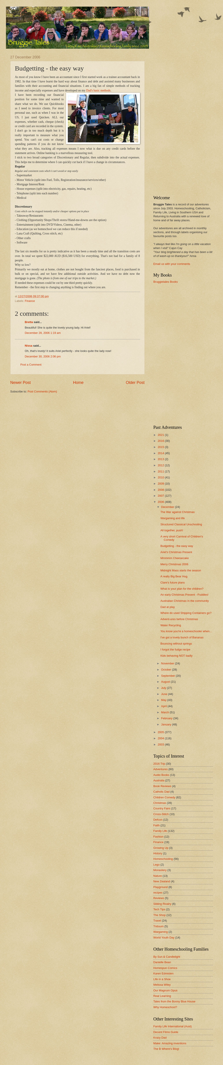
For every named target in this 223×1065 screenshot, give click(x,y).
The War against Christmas (177, 512)
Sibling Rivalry (162, 903)
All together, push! (171, 530)
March (165, 712)
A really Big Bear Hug (173, 576)
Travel (157, 920)
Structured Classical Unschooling (181, 524)
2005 (161, 732)
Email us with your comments (171, 264)
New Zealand (161, 881)
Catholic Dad (161, 791)
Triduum (158, 926)
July (164, 688)
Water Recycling (170, 625)
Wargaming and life (172, 518)
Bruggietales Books (165, 281)
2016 (161, 440)
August (166, 681)
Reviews (158, 898)
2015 (161, 447)
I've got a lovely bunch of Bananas (182, 637)
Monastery (160, 870)
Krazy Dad (160, 1037)
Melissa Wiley (162, 984)
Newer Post (20, 382)
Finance (30, 301)
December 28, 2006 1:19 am (43, 333)
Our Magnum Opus (165, 990)
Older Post (135, 382)
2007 (161, 495)
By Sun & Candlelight (166, 956)
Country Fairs (161, 808)
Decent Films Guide (165, 1032)
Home (78, 382)
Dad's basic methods (98, 90)
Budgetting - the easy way (176, 546)
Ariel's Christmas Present (176, 552)
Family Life (160, 831)
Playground (160, 887)
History (157, 853)
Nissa (28, 345)
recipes (158, 892)
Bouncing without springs (176, 643)
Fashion (158, 836)
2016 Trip (159, 763)
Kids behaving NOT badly (176, 655)
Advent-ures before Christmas (179, 619)
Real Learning (162, 996)
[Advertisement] (171, 121)
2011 (161, 471)
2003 (161, 744)
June (164, 694)
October (166, 669)
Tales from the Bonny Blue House (174, 1001)
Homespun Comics (165, 968)
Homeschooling (163, 859)
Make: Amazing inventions (169, 1043)
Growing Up (160, 847)
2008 (161, 489)
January (166, 724)
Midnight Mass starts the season (180, 570)
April (164, 706)
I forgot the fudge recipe (175, 649)
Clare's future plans (172, 582)
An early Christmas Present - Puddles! (184, 594)
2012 (161, 465)
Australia (158, 780)
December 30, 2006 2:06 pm (43, 356)
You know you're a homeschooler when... (186, 631)
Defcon (157, 819)
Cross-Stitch (161, 814)
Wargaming (160, 931)
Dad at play (167, 607)
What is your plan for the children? (181, 588)
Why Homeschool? (165, 1007)
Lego (156, 864)
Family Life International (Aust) (172, 1026)
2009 (161, 483)
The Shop (159, 915)
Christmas (159, 803)
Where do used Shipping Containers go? (186, 613)
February (167, 718)
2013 (161, 459)
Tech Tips (159, 909)
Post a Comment (31, 364)
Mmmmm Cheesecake (174, 558)
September (168, 675)
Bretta (29, 322)
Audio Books (161, 775)
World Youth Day (164, 937)
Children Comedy (164, 797)
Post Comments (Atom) (42, 391)
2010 (161, 477)
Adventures (160, 769)
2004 (161, 738)
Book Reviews (162, 786)
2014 (161, 453)
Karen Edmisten (163, 973)
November (168, 663)
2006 (161, 502)
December (168, 507)
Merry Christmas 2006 (174, 564)
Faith (156, 825)
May (164, 700)
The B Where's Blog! (166, 1048)
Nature (157, 875)
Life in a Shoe (162, 979)
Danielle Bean (162, 962)
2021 (161, 435)
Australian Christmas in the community (184, 600)
